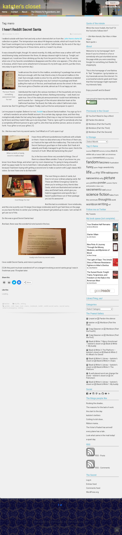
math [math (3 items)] (93, 173)
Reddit (39, 112)
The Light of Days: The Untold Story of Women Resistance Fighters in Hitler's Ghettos (99, 262)
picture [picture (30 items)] (109, 178)
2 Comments (77, 34)
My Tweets (91, 214)
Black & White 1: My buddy (107, 384)
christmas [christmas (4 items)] (112, 154)
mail (21, 306)
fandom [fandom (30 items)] (92, 162)
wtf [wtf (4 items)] (109, 205)
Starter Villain (92, 234)
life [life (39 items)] (89, 172)
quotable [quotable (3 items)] (109, 183)
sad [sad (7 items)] (104, 189)
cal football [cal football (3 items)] (97, 154)
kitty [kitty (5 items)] (112, 167)
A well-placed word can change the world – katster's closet (102, 374)
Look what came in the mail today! (100, 435)
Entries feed (91, 484)
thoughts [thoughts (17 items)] (104, 199)
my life (16, 304)
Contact (14, 12)
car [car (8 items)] (103, 154)
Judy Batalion (93, 268)
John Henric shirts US (73, 39)
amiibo (7, 306)
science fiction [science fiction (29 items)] (97, 194)
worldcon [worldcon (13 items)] (92, 204)
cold (12, 306)
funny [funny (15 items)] (89, 167)
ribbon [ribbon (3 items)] (98, 186)
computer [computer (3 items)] (89, 158)
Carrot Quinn (93, 283)
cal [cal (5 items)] (92, 154)
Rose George (92, 255)
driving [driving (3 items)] (107, 158)
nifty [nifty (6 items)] (101, 178)
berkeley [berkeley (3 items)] (102, 151)
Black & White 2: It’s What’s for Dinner (101, 353)
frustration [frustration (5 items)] (114, 163)
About (24, 12)
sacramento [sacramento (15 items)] (94, 189)
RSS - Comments (102, 468)
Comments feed (93, 488)
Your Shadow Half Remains (98, 224)
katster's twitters (93, 415)
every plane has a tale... (96, 431)
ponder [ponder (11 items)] (102, 182)
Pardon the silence (96, 120)
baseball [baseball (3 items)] (89, 151)
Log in (88, 480)
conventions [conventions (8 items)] (99, 157)
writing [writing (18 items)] (103, 204)
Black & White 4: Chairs (106, 361)
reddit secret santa (51, 306)
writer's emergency (10, 308)
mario (27, 306)
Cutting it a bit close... (95, 419)
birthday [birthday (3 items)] (108, 151)
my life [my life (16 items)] (100, 172)
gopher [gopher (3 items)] (96, 167)
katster (6, 304)
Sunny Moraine (93, 227)
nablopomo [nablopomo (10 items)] (112, 172)
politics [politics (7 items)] (93, 183)
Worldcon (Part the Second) (100, 132)
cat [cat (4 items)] (106, 154)
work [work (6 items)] (113, 200)
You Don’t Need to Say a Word (100, 116)
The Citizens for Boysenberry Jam (45, 12)
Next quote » (91, 42)
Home (4, 12)
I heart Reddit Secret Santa (21, 30)
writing (23, 304)
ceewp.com (79, 527)
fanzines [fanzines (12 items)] (104, 162)
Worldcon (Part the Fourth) (99, 124)
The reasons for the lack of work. (100, 407)
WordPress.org (92, 492)
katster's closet (22, 6)
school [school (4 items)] (108, 190)
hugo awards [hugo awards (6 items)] (104, 167)
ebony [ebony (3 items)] (112, 158)
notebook (33, 306)
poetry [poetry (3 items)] (88, 183)
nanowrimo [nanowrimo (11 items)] (92, 178)
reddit (40, 306)
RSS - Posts (100, 456)
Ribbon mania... (92, 423)
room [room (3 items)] (101, 186)
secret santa (64, 306)
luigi (17, 306)
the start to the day (94, 411)
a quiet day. (91, 439)
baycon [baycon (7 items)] (95, 151)
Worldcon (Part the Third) (99, 128)
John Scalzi (92, 237)
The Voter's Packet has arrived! (99, 427)
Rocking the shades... (95, 403)
